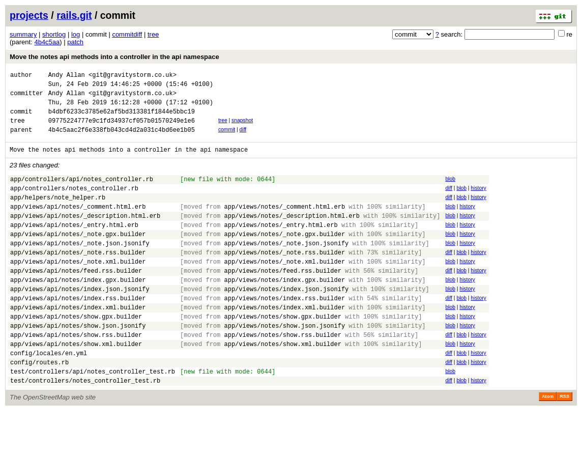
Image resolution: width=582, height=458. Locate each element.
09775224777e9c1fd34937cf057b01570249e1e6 (121, 129)
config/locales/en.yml (48, 395)
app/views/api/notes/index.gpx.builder (78, 310)
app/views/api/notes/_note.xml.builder (78, 288)
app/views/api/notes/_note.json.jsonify (80, 267)
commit (226, 138)
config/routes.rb (39, 406)
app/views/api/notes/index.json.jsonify (80, 321)
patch (75, 42)
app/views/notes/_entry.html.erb (280, 246)
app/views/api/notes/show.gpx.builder (76, 353)
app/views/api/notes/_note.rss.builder (78, 278)
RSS (564, 443)
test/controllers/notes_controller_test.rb (85, 427)
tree (153, 34)
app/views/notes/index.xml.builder (284, 342)
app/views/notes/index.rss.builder (284, 331)
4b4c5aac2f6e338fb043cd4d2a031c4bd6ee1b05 (121, 140)
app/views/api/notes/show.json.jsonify (78, 363)
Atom (548, 443)
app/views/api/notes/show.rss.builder (76, 374)
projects (29, 15)
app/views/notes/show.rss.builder (282, 374)
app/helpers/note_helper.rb (57, 214)
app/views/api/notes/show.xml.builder (76, 385)
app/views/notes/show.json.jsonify (284, 363)
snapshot (242, 128)
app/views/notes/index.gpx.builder (284, 310)
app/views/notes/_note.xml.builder (284, 288)
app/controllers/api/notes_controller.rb (81, 192)
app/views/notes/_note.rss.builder (284, 278)
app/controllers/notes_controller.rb (74, 203)
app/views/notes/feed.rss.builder (282, 299)
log (75, 34)
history (478, 202)
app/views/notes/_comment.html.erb (284, 224)
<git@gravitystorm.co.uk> (133, 76)
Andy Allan (66, 76)
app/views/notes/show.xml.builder (282, 385)
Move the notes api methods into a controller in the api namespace (114, 57)
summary (23, 34)
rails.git (74, 15)
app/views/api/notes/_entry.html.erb (74, 246)
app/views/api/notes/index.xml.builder (78, 342)
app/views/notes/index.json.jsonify (286, 321)
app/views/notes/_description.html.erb (291, 235)
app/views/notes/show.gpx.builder (282, 353)
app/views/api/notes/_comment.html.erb (78, 224)
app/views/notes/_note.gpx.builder (284, 256)
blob (450, 191)
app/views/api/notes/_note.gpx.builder (78, 256)
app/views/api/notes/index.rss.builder (78, 331)
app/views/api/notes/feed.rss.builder (76, 299)
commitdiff (127, 34)
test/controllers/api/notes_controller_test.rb (92, 417)
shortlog (54, 34)
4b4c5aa (47, 42)
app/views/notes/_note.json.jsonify (286, 267)
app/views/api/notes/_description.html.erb (85, 235)
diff (243, 138)
